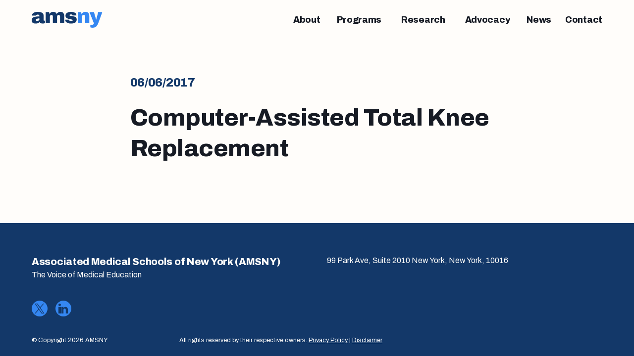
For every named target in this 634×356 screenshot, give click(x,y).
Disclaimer (367, 340)
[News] (539, 20)
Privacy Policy (328, 340)
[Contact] (583, 20)
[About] (306, 20)
